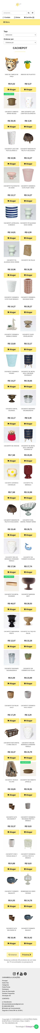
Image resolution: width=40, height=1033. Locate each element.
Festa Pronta (6, 987)
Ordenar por (9, 39)
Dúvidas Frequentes (8, 993)
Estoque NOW (31, 1027)
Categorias (5, 985)
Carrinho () (29, 17)
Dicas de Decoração (8, 991)
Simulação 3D (6, 995)
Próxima (26, 955)
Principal (4, 980)
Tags (6, 31)
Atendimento (7, 1002)
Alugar (11, 89)
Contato (6, 17)
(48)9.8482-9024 (9, 1006)
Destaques (5, 989)
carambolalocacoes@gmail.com (14, 1004)
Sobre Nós (5, 983)
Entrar (17, 17)
